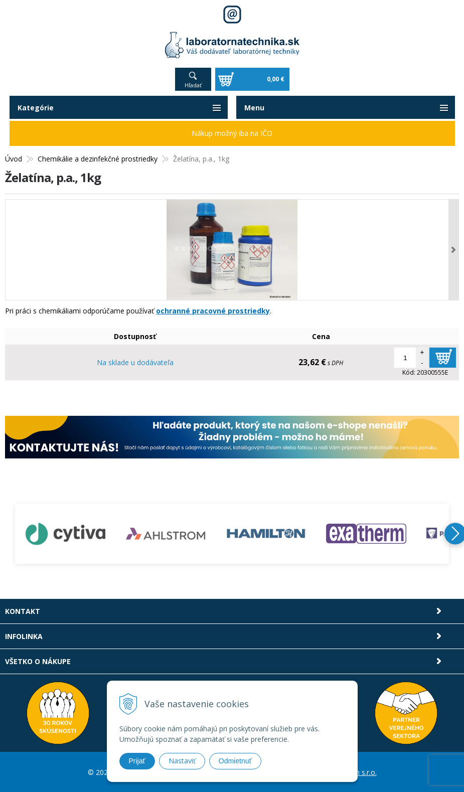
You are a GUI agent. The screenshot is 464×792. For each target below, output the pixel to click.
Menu (254, 107)
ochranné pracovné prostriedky (213, 310)
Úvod (13, 159)
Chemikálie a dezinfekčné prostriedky (98, 159)
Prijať (137, 761)
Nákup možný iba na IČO (232, 133)
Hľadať (193, 85)
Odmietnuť (235, 761)
